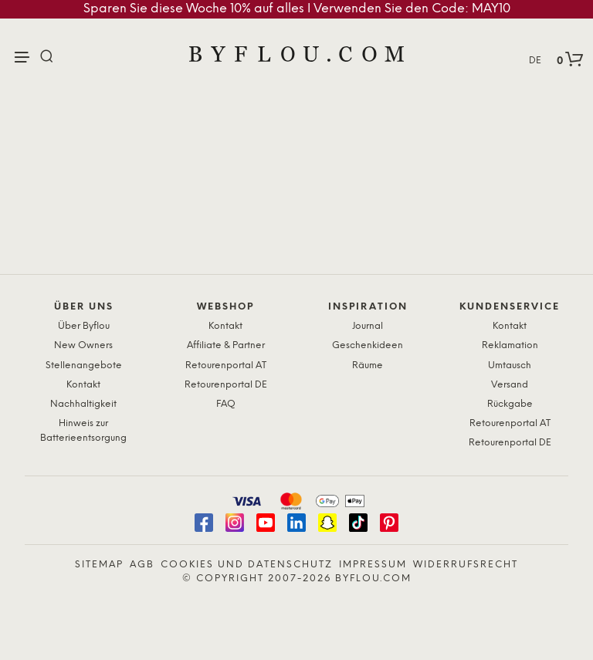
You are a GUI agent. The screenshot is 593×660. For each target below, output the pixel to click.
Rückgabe (510, 404)
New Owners (83, 345)
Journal (367, 326)
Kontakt (83, 385)
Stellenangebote (84, 365)
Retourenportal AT (225, 365)
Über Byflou (84, 326)
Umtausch (509, 365)
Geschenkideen (367, 345)
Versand (509, 385)
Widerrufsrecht (465, 565)
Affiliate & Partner (226, 345)
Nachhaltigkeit (83, 404)
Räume (367, 365)
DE (535, 61)
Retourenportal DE (226, 385)
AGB (142, 565)
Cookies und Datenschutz (247, 565)
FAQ (226, 404)
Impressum (373, 565)
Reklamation (510, 345)
